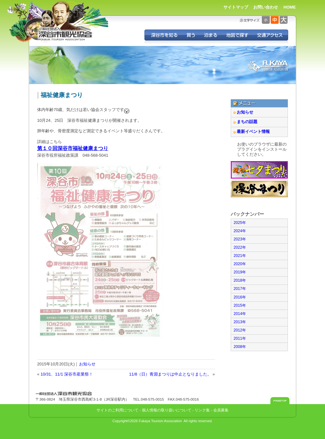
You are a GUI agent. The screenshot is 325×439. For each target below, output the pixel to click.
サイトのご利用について (117, 410)
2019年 (240, 272)
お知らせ (87, 364)
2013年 (240, 322)
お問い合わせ (265, 7)
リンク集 (202, 410)
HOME (289, 7)
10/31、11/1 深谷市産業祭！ (67, 374)
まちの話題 (247, 121)
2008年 (240, 346)
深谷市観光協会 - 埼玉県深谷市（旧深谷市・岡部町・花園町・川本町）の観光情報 (66, 34)
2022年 (240, 247)
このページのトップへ (279, 400)
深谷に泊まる (210, 35)
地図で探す (237, 35)
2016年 (240, 297)
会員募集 (221, 410)
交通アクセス (270, 35)
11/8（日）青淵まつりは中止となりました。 (170, 374)
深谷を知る (163, 35)
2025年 (240, 222)
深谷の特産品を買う (190, 35)
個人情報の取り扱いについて (166, 410)
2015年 (240, 305)
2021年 (240, 255)
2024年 (240, 231)
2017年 (240, 288)
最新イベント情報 (253, 131)
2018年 (240, 280)
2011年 (240, 338)
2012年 (240, 330)
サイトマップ (235, 7)
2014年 (240, 313)
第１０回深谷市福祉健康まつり (72, 148)
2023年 (240, 239)
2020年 (240, 264)
